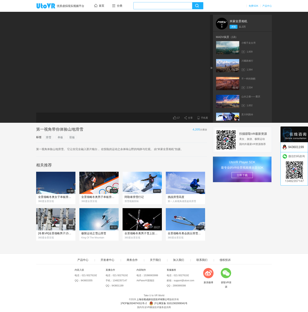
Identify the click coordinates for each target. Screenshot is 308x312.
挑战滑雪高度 (176, 196)
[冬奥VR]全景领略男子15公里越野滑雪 (55, 233)
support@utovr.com (184, 280)
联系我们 (201, 259)
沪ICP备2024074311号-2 (134, 303)
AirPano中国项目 (145, 280)
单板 (60, 137)
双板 (72, 137)
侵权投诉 (225, 259)
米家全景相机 (238, 21)
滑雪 (48, 137)
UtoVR (50, 6)
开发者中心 (107, 259)
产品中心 (267, 6)
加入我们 (178, 259)
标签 (39, 137)
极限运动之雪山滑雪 (93, 233)
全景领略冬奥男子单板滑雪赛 (99, 196)
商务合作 (132, 259)
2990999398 (179, 285)
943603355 (87, 280)
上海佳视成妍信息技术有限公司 (153, 299)
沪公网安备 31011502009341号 (168, 303)
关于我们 (155, 259)
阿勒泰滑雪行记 (134, 196)
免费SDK (253, 6)
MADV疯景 (227, 37)
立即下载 (242, 175)
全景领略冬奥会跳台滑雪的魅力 (185, 233)
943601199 (117, 285)
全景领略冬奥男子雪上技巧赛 (142, 233)
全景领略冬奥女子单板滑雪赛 (55, 196)
